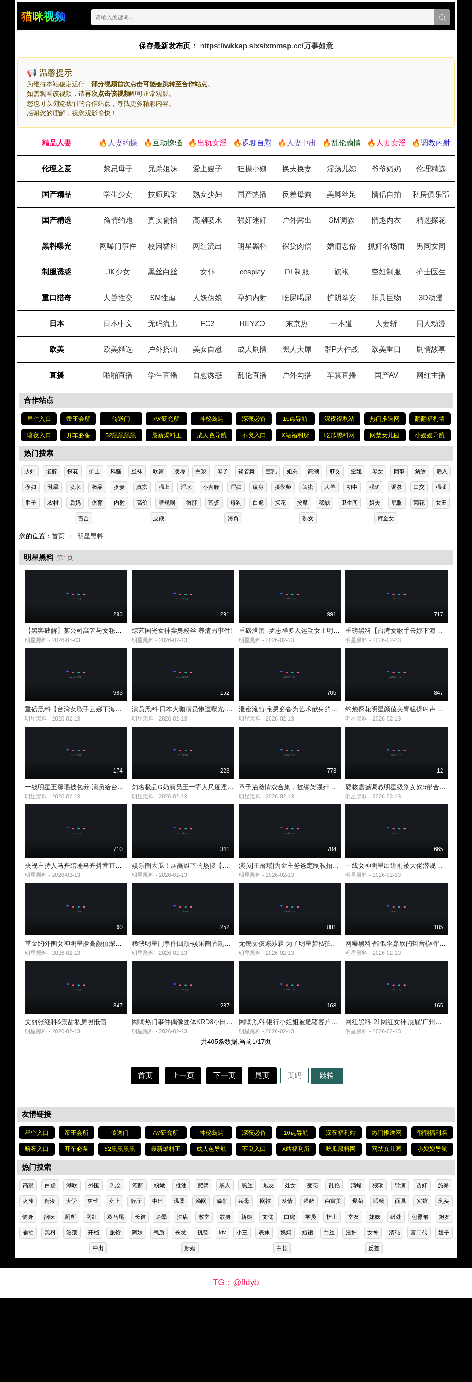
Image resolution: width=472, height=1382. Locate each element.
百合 (83, 518)
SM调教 (341, 220)
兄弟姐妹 (162, 169)
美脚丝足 (341, 194)
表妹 (264, 1317)
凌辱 (179, 471)
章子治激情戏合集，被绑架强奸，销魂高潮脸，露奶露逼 (319, 829)
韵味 (49, 1301)
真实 (142, 487)
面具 (400, 1285)
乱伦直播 (252, 375)
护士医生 (431, 272)
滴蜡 (356, 1270)
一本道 (341, 324)
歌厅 (136, 1285)
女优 (267, 1301)
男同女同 (431, 246)
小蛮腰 (211, 487)
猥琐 (378, 1270)
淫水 (186, 487)
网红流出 (207, 246)
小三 (242, 1317)
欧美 (56, 349)
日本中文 (118, 324)
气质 (159, 1317)
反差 (373, 1332)
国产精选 (56, 220)
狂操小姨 (252, 169)
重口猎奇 (56, 298)
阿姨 (137, 1317)
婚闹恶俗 (341, 246)
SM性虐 (163, 298)
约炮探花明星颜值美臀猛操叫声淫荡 (396, 737)
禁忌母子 (118, 169)
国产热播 (252, 194)
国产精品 (56, 194)
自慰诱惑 (207, 375)
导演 (400, 1270)
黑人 (224, 1270)
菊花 (419, 503)
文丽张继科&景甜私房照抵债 (65, 1106)
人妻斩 (386, 324)
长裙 (140, 1301)
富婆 (213, 503)
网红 (91, 1301)
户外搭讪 (162, 349)
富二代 (419, 1317)
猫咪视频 (43, 16)
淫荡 (71, 1317)
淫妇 (236, 487)
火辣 (28, 1285)
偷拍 (28, 1317)
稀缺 (324, 503)
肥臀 (203, 1270)
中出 (157, 1285)
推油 (181, 1270)
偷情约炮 (118, 220)
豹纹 (420, 471)
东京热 (297, 324)
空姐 (356, 471)
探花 (72, 471)
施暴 (443, 1270)
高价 (142, 503)
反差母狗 (297, 194)
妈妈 (285, 1317)
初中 (352, 487)
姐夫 (374, 503)
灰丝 (92, 1285)
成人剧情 (252, 349)
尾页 (262, 1160)
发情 (287, 1285)
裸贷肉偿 (297, 246)
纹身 (258, 487)
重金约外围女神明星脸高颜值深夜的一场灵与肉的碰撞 (102, 1014)
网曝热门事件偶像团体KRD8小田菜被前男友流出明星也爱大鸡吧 (224, 1106)
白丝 (329, 1317)
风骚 (115, 471)
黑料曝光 (56, 246)
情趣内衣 (386, 220)
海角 (233, 518)
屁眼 (396, 503)
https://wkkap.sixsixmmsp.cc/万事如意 (266, 46)
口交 (419, 487)
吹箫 (158, 471)
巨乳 (271, 471)
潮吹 (71, 1270)
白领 (282, 1332)
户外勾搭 (297, 375)
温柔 (179, 1285)
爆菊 (357, 1285)
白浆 (200, 471)
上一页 (183, 1160)
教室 (204, 1301)
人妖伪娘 (207, 298)
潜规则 (167, 503)
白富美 (333, 1285)
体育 (97, 503)
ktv (222, 1317)
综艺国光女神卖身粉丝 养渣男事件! (182, 645)
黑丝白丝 (162, 272)
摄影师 (283, 487)
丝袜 (136, 471)
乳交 (115, 1270)
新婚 (189, 1332)
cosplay (252, 272)
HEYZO (252, 324)
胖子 (30, 503)
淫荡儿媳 (341, 169)
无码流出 (162, 324)
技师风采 (162, 194)
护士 (94, 471)
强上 (164, 487)
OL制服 (296, 272)
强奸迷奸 (252, 220)
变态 (312, 1270)
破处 (395, 1301)
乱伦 (334, 1270)
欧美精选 (118, 349)
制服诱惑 (56, 272)
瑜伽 (222, 1285)
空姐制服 (386, 272)
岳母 (243, 1285)
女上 (114, 1285)
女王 (441, 503)
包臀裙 (420, 1301)
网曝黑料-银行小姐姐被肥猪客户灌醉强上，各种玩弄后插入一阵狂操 (337, 1106)
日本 (56, 324)
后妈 (75, 503)
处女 (290, 1270)
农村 (53, 503)
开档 (93, 1317)
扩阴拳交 (341, 298)
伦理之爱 (56, 169)
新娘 (246, 1301)
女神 (372, 1317)
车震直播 (341, 375)
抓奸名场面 (386, 246)
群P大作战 (341, 349)
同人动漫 (431, 324)
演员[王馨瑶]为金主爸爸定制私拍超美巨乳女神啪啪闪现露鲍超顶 (331, 921)
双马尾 (115, 1301)
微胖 (191, 503)
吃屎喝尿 (297, 298)
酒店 (182, 1301)
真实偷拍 (162, 220)
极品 (97, 487)
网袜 (265, 1285)
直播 (56, 375)
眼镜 (378, 1285)
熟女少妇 (207, 194)
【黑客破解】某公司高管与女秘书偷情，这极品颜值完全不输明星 (118, 645)
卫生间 (349, 503)
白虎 (258, 503)
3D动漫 (430, 298)
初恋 (202, 1317)
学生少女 (118, 194)
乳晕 (53, 487)
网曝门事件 (118, 246)
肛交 (335, 471)
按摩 (302, 503)
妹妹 (374, 1301)
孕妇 (30, 487)
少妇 (29, 471)
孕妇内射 (252, 298)
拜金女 (386, 518)
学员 (310, 1301)
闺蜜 (307, 487)
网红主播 (431, 375)
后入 (442, 471)
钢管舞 (246, 471)
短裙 (307, 1317)
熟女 (307, 518)
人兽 (330, 487)
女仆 (207, 272)
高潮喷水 (207, 220)
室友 (353, 1301)
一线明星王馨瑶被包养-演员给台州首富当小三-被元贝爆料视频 (114, 829)
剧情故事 (431, 349)
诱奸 (421, 1270)
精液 (49, 1285)
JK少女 (118, 272)
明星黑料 (252, 246)
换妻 (119, 487)
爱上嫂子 (207, 169)
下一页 (224, 1160)
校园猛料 (162, 246)
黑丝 (247, 1270)
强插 (441, 487)
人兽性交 (118, 298)
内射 (119, 503)
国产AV (386, 375)
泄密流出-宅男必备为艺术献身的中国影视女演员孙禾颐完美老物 (330, 737)
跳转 (327, 1160)
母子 (222, 471)
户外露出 (297, 220)
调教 (396, 487)
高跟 (28, 1270)
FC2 (207, 324)
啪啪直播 (118, 375)
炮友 (268, 1270)
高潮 (313, 471)
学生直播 (162, 375)
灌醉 (51, 471)
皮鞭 (158, 518)
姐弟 (292, 471)
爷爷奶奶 (386, 169)
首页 (58, 536)
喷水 (75, 487)
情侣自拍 (386, 194)
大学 (71, 1285)
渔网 (200, 1285)
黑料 (50, 1317)
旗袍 (341, 272)
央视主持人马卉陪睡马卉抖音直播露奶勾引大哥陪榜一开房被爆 (115, 921)
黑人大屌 (297, 349)
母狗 (236, 503)
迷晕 (161, 1301)
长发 (180, 1317)
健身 (27, 1301)
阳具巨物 (386, 298)
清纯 (394, 1317)
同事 (399, 471)
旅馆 (115, 1317)
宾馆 (422, 1285)
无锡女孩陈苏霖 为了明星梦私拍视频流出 (298, 1014)
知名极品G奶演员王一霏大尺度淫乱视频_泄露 (197, 829)
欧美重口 (386, 349)
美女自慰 (207, 349)
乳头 (443, 1285)
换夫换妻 (297, 169)
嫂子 (443, 1317)
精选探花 (431, 220)
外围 (94, 1270)
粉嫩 (159, 1270)
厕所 (70, 1301)
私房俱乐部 (431, 194)
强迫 (374, 487)
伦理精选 (431, 169)
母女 (377, 471)
